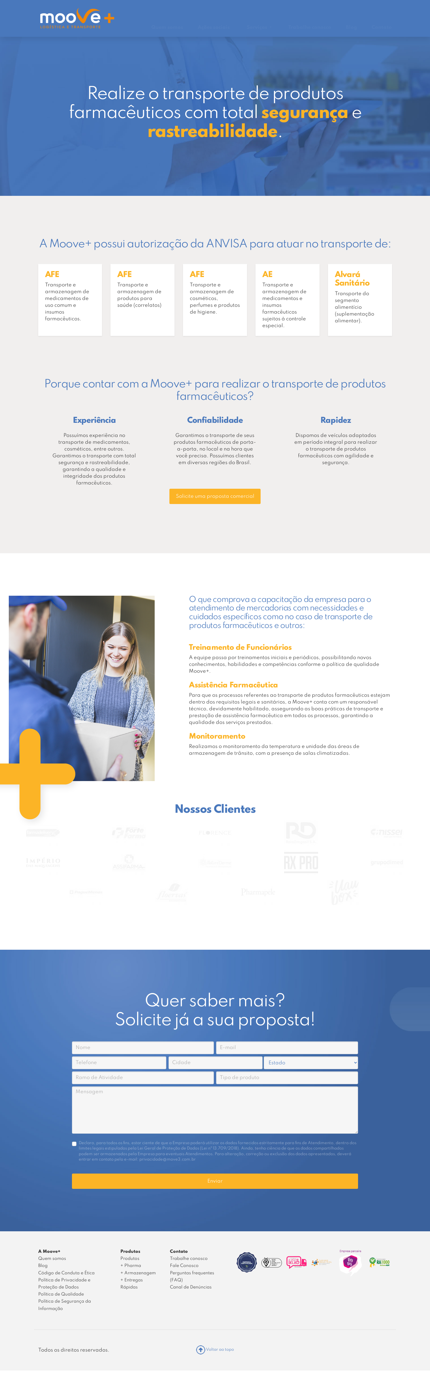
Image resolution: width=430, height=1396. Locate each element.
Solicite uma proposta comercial (215, 496)
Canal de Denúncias (325, 9)
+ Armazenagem (138, 1273)
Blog (351, 27)
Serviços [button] (257, 27)
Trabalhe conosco (309, 27)
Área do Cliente (372, 9)
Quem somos (167, 27)
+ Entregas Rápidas (131, 1284)
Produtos (129, 1258)
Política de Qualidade (61, 1294)
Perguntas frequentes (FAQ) (192, 1277)
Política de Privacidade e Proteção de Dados (64, 1284)
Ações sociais (214, 27)
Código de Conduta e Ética (66, 1273)
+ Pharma (130, 1266)
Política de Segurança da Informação (64, 1305)
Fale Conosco (184, 1266)
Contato (382, 27)
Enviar (215, 1181)
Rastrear (284, 9)
